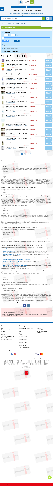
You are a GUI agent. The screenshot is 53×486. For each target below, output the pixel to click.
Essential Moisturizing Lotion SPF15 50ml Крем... (18, 138)
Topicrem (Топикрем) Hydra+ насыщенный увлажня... (20, 74)
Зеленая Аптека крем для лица (9, 257)
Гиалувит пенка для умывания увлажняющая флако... (20, 78)
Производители (22, 345)
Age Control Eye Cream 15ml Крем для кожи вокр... (19, 92)
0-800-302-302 (15, 10)
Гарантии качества (23, 339)
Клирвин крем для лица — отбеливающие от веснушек (15, 265)
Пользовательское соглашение (25, 329)
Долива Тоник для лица (8, 248)
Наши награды (4, 334)
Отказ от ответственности (24, 347)
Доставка (21, 333)
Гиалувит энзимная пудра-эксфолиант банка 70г (19, 83)
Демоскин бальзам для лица (9, 251)
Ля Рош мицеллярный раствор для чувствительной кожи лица (16, 259)
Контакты (39, 328)
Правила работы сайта (6, 329)
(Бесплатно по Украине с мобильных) (31, 10)
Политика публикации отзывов (7, 337)
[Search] (43, 18)
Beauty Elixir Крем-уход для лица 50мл (16, 106)
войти (32, 3)
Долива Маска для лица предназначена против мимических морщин (18, 262)
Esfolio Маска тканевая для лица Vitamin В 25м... (19, 60)
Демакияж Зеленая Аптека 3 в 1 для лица (12, 254)
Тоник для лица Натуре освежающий (11, 261)
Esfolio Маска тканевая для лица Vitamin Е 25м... (19, 64)
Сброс (17, 40)
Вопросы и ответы (23, 342)
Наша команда (4, 333)
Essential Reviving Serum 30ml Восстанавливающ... (19, 143)
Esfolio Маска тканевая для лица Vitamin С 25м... (19, 69)
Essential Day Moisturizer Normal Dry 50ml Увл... (18, 133)
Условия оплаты (22, 340)
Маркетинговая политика (6, 339)
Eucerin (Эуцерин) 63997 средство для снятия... (19, 147)
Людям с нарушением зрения (26, 15)
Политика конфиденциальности (26, 328)
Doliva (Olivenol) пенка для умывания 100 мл (18, 124)
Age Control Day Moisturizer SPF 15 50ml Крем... (18, 87)
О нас (2, 328)
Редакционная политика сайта (25, 337)
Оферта (20, 334)
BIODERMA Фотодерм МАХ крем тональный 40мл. (19, 120)
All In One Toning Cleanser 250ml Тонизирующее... (19, 97)
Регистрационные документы (7, 336)
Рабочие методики (23, 336)
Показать (5, 40)
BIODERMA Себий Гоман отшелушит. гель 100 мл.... (19, 115)
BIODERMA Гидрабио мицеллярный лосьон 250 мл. (19, 110)
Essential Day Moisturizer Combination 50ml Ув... (18, 129)
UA (50, 18)
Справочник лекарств (23, 344)
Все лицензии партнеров (26, 367)
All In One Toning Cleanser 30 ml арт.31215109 (18, 101)
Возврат (20, 331)
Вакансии (3, 331)
